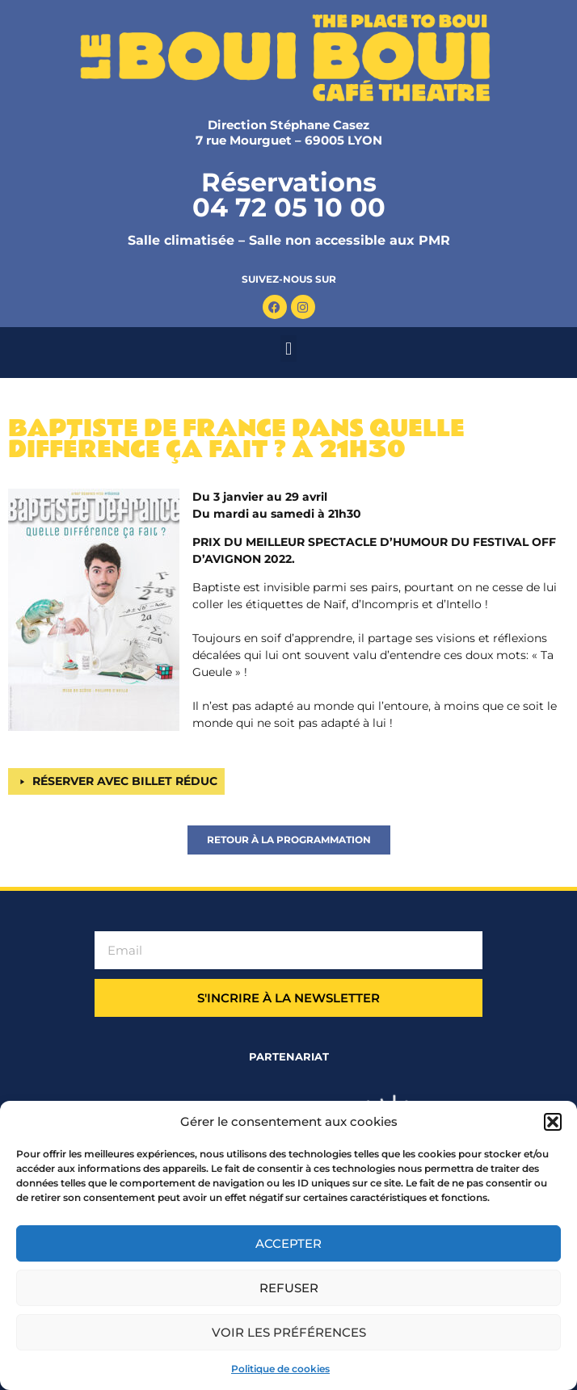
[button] (553, 1122)
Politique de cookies (280, 1369)
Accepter (288, 1243)
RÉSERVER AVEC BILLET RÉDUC (124, 781)
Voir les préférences (289, 1332)
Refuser (288, 1288)
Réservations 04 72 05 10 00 (288, 194)
